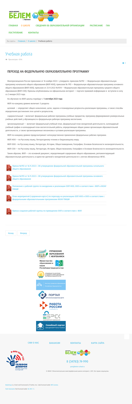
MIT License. (54, 385)
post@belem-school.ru (77, 367)
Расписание (96, 25)
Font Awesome (10, 389)
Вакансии (54, 342)
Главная (13, 25)
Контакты (33, 32)
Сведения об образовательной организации (61, 25)
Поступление (17, 32)
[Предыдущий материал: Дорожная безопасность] (10, 233)
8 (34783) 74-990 (77, 361)
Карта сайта (97, 342)
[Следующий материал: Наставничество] (24, 233)
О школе (26, 25)
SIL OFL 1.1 (31, 389)
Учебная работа (18, 54)
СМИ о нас (33, 342)
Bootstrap (8, 385)
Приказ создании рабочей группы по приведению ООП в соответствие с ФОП (47, 210)
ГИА (108, 25)
